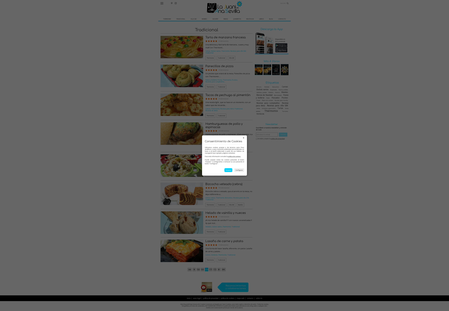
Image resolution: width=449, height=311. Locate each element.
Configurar (239, 170)
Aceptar (228, 170)
